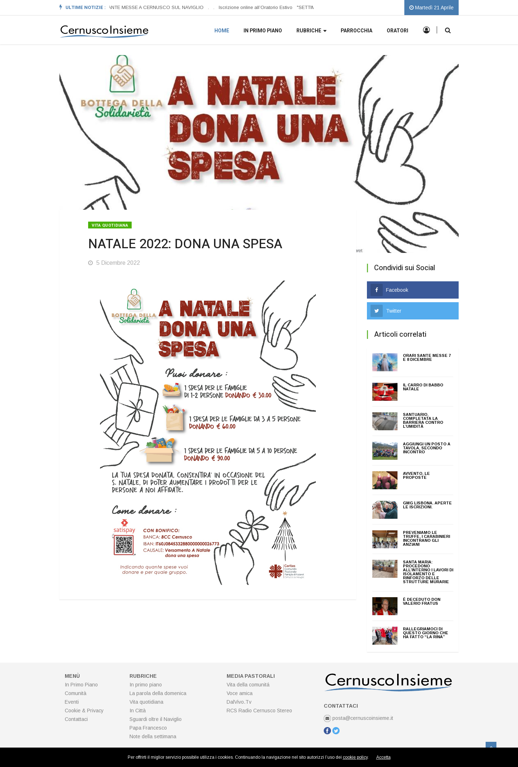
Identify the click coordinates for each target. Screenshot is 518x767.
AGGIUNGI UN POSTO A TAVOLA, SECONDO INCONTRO (426, 448)
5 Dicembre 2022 (114, 263)
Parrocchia (356, 31)
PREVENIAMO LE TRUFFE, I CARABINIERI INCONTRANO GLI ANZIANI (426, 538)
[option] (148, 7)
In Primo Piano (81, 684)
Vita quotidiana (110, 225)
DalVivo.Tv (239, 702)
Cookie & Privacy (84, 710)
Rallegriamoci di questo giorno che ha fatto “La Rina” (425, 633)
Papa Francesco (148, 728)
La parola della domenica (158, 693)
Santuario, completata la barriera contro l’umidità (423, 420)
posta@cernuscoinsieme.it (358, 718)
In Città (138, 710)
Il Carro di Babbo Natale (423, 387)
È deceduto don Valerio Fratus (421, 601)
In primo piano (263, 31)
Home (221, 31)
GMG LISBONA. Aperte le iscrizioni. (427, 505)
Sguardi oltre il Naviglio (156, 719)
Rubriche (311, 31)
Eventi (72, 702)
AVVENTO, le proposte (416, 475)
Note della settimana (153, 736)
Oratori (397, 31)
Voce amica (240, 693)
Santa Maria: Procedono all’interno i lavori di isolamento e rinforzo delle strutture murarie (428, 572)
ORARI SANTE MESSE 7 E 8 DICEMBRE (427, 357)
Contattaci (76, 719)
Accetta (383, 757)
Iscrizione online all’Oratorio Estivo (256, 7)
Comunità (75, 693)
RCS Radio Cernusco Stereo (259, 710)
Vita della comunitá (248, 684)
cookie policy (355, 757)
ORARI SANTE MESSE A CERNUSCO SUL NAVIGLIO (146, 7)
